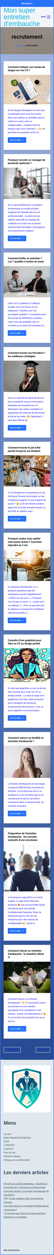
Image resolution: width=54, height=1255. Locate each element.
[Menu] (45, 17)
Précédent (12, 1050)
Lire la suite (18, 141)
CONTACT (9, 1149)
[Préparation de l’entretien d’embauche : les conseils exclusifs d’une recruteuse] (27, 867)
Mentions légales (12, 1156)
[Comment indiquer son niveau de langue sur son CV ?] (27, 89)
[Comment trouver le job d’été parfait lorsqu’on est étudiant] (27, 471)
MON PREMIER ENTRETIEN (17, 1138)
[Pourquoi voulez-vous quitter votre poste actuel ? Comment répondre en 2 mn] (27, 565)
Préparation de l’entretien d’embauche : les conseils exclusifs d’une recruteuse (23, 836)
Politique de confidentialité (17, 1160)
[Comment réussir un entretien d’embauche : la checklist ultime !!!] (27, 977)
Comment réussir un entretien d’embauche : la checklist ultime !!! (26, 954)
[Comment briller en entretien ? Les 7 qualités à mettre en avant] (27, 281)
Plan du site (9, 1152)
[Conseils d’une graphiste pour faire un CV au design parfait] (27, 665)
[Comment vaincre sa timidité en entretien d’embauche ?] (27, 762)
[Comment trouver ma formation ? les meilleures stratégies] (27, 376)
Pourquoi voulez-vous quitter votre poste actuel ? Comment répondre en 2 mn (25, 542)
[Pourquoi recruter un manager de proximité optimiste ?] (27, 183)
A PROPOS (9, 1145)
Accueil (7, 1134)
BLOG (6, 1141)
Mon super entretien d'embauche (22, 16)
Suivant (43, 1050)
